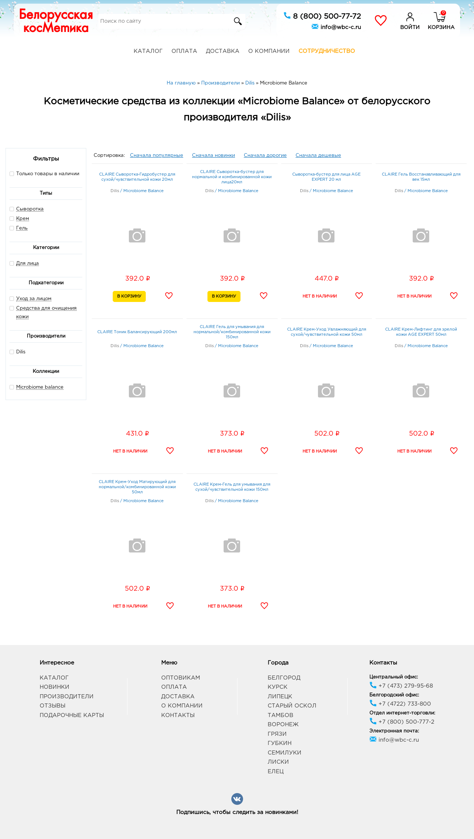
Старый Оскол (292, 705)
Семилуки (284, 752)
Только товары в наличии (44, 173)
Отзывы (52, 705)
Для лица (27, 264)
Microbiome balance (40, 387)
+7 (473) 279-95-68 (401, 686)
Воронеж (283, 724)
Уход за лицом (33, 299)
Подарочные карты (72, 715)
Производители (67, 696)
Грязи (277, 734)
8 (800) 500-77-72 (322, 16)
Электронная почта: (394, 731)
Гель (22, 228)
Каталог (148, 51)
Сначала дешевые (318, 156)
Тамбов (280, 715)
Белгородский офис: (394, 695)
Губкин (280, 743)
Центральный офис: (393, 677)
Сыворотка (30, 209)
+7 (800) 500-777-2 (401, 722)
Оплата (184, 51)
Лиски (278, 762)
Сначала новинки (213, 156)
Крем (22, 219)
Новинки (54, 687)
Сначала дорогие (265, 156)
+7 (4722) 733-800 (400, 704)
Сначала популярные (156, 156)
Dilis (17, 351)
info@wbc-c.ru (336, 26)
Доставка (222, 51)
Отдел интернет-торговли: (402, 713)
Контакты (178, 715)
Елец (275, 771)
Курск (277, 687)
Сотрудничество (326, 51)
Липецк (280, 696)
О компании (269, 51)
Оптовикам (180, 678)
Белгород (284, 678)
